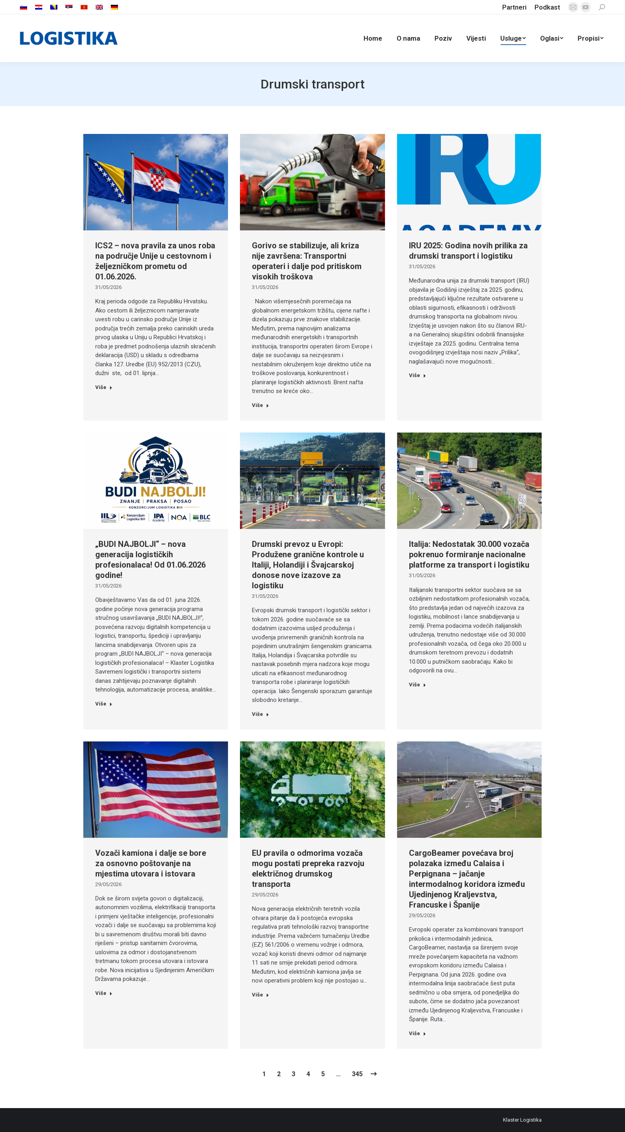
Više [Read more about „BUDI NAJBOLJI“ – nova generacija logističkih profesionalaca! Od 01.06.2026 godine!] (103, 704)
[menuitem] (23, 7)
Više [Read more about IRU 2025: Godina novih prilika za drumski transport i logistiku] (417, 375)
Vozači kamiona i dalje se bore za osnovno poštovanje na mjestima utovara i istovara (150, 863)
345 (357, 1074)
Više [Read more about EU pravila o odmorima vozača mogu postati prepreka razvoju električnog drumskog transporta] (260, 995)
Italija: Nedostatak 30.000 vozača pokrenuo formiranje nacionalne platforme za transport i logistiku (469, 554)
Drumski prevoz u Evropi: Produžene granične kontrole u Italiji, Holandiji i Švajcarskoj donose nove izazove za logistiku (308, 564)
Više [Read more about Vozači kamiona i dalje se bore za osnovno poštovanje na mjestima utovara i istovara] (103, 993)
